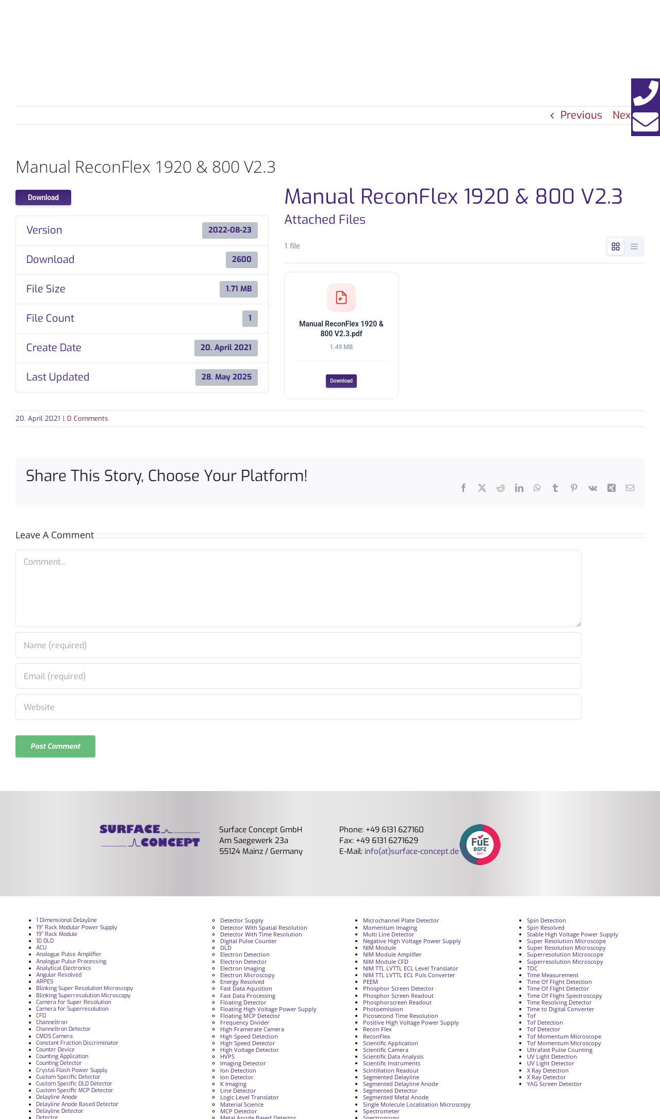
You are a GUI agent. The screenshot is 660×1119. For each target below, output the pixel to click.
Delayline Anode (56, 1100)
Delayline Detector (60, 1113)
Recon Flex (377, 1031)
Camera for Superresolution (72, 1011)
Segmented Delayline (391, 1079)
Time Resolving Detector (559, 1004)
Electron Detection (245, 957)
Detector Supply (241, 923)
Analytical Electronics (63, 970)
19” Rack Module (56, 936)
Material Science (241, 1106)
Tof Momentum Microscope (564, 1038)
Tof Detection (545, 1025)
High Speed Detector (247, 1045)
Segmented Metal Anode (395, 1100)
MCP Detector (238, 1113)
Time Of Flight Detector (558, 991)
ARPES (44, 984)
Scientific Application (390, 1045)
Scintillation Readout (391, 1072)
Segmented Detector (390, 1093)
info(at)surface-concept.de (410, 854)
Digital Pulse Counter (248, 943)
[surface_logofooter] (150, 831)
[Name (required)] (298, 648)
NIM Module (379, 950)
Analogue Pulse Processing (71, 963)
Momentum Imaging (390, 929)
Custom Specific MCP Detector (74, 1093)
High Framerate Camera (252, 1031)
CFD (41, 1018)
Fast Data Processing (247, 997)
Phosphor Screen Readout (398, 997)
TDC (532, 970)
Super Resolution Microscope (566, 943)
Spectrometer (381, 1113)
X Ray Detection (548, 1072)
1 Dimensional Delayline (66, 923)
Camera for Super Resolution (73, 1004)
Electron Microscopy (247, 977)
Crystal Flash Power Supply (71, 1072)
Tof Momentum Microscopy (564, 1045)
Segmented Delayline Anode (400, 1086)
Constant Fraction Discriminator (77, 1045)
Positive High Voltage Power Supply (411, 1025)
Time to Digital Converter (561, 1011)
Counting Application (62, 1059)
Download (43, 197)
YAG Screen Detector (554, 1086)
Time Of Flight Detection (559, 984)
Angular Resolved (58, 977)
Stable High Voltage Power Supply (572, 936)
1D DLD (45, 943)
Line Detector (238, 1093)
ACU (41, 950)
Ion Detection (238, 1072)
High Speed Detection (249, 1038)
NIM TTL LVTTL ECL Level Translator (410, 970)
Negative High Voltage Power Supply (412, 943)
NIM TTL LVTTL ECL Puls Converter (409, 977)
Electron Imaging (242, 970)
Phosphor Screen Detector (398, 991)
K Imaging (233, 1086)
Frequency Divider (245, 1025)
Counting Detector (59, 1065)
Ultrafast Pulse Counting (559, 1052)
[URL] (298, 709)
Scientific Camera (385, 1052)
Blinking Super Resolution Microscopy (84, 991)
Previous (581, 115)
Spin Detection (546, 923)
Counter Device (55, 1052)
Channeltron (51, 1025)
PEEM (370, 984)
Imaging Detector (243, 1065)
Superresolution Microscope (565, 957)
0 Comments (87, 420)
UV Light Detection (552, 1059)
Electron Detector (243, 963)
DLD (226, 950)
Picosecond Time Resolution (400, 1018)
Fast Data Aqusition (246, 991)
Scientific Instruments (391, 1065)
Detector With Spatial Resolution (263, 929)
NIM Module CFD (385, 963)
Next (623, 115)
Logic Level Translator (249, 1100)
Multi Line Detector (389, 936)
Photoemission (383, 1011)
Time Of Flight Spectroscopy (564, 997)
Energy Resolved (242, 984)
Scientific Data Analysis (393, 1059)
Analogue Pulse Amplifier (69, 957)
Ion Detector (237, 1079)
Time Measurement (553, 977)
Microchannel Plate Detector (401, 923)
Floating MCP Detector (250, 1018)
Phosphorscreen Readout (397, 1004)
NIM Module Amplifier (392, 957)
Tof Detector (543, 1031)
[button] (645, 92)
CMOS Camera (54, 1038)
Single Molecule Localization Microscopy (417, 1106)
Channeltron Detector (63, 1031)
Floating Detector (243, 1004)
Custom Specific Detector (68, 1079)
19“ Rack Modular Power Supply (76, 929)
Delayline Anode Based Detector (77, 1106)
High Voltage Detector (249, 1052)
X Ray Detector (546, 1079)
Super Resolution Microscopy (566, 950)
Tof (531, 1018)
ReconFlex (376, 1038)
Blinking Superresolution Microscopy (83, 997)
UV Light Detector (550, 1065)
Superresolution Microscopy (565, 963)
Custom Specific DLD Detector (74, 1086)
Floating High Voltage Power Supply (268, 1011)
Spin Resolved (546, 929)
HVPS (227, 1059)
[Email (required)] (298, 679)
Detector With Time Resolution (261, 936)
